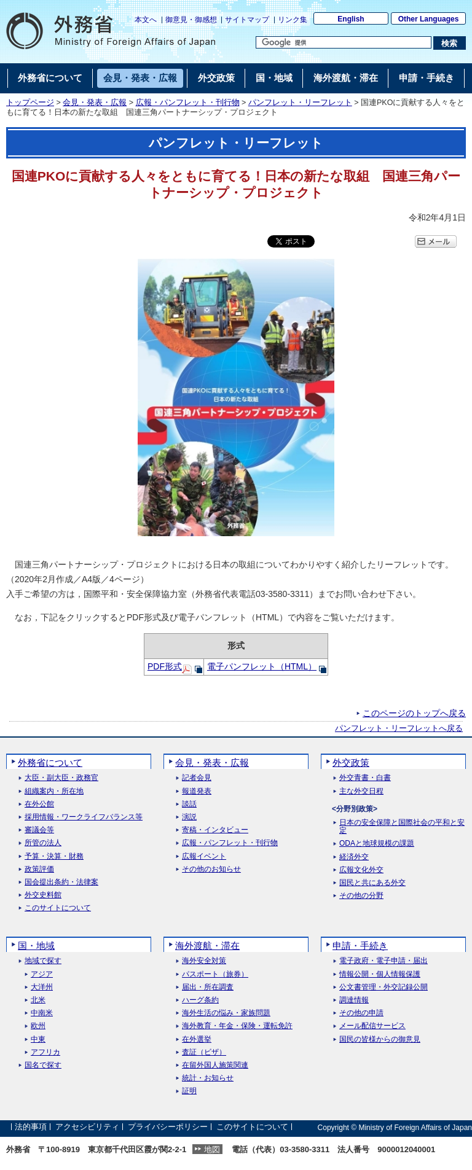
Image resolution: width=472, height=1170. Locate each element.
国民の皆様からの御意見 (379, 1039)
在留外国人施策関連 (215, 1065)
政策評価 (39, 869)
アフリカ (45, 1052)
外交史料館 (43, 895)
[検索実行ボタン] (449, 43)
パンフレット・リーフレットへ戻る (399, 728)
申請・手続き (360, 945)
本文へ (146, 19)
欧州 (38, 1026)
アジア (42, 974)
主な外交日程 (361, 791)
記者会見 (196, 778)
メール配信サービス (372, 1026)
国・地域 (36, 945)
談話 (189, 804)
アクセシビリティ (87, 1127)
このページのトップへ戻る (414, 713)
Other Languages (428, 19)
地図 (212, 1149)
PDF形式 (165, 666)
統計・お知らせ (208, 1078)
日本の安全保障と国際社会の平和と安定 (402, 827)
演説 (189, 817)
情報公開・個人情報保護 (379, 974)
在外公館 (39, 804)
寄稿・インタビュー (215, 830)
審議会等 (39, 830)
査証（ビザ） (204, 1052)
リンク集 (292, 19)
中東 (38, 1039)
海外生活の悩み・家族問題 (226, 1013)
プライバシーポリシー (168, 1127)
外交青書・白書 (365, 778)
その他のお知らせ (211, 869)
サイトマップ (247, 19)
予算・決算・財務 (54, 856)
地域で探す (43, 961)
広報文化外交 (361, 870)
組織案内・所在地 (54, 791)
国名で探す (43, 1065)
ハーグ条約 (200, 1000)
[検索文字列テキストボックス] (343, 42)
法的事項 (31, 1127)
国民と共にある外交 (372, 883)
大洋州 (42, 987)
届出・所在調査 (208, 987)
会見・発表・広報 (95, 102)
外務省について (50, 762)
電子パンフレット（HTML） (262, 666)
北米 (38, 1000)
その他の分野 (361, 896)
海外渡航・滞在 (207, 945)
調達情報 (354, 1000)
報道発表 (196, 791)
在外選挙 (196, 1039)
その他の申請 (361, 1013)
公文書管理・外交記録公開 (383, 987)
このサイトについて (58, 908)
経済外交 (354, 857)
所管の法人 (43, 843)
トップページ (30, 102)
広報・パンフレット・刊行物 (188, 102)
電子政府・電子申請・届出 (383, 961)
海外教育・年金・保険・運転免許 (237, 1026)
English (350, 19)
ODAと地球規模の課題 (376, 844)
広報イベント (204, 856)
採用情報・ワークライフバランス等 (84, 817)
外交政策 (350, 762)
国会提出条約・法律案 (61, 882)
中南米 (42, 1013)
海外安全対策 (204, 961)
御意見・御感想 (191, 19)
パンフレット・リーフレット (300, 102)
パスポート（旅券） (215, 974)
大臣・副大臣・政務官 (61, 778)
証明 (189, 1091)
